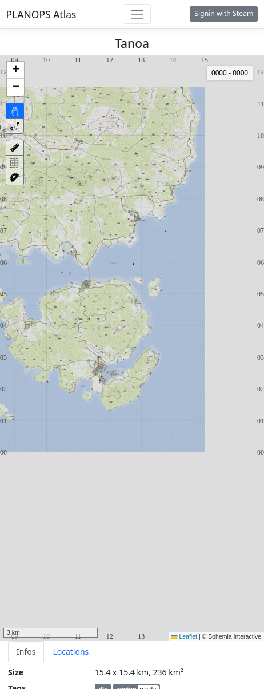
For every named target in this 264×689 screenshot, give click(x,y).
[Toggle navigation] (137, 14)
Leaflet (184, 636)
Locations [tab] (71, 651)
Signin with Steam (223, 13)
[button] (15, 70)
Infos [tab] (26, 651)
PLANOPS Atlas (41, 14)
